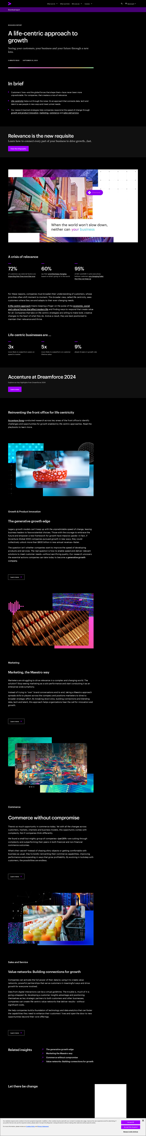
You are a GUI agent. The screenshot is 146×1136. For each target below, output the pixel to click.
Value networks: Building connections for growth (69, 1061)
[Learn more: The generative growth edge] (16, 577)
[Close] (143, 1121)
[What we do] (52, 3)
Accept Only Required (130, 1127)
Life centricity (17, 101)
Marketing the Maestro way (59, 1053)
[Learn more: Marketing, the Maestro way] (16, 721)
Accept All (130, 1122)
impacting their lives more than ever (21, 276)
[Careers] (88, 3)
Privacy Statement (43, 1126)
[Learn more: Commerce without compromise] (16, 876)
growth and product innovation (24, 112)
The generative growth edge (60, 1049)
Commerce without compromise (62, 1057)
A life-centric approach (19, 305)
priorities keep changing (57, 274)
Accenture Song (16, 420)
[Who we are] (77, 3)
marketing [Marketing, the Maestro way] (44, 112)
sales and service (71, 112)
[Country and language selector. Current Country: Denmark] (130, 3)
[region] (73, 1127)
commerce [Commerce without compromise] (54, 112)
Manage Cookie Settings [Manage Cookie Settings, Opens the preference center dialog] (130, 1131)
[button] (18, 148)
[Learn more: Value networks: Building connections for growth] (16, 1033)
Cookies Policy (30, 1126)
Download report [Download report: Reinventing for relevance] (14, 10)
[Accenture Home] (14, 3)
